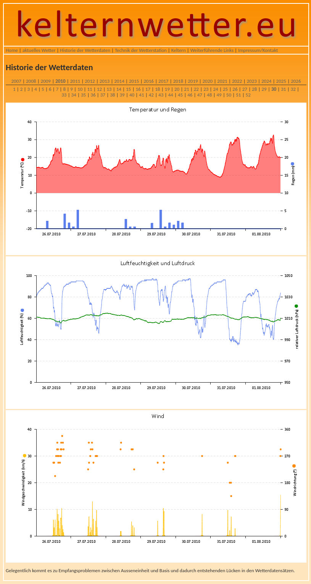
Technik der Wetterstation (141, 50)
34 (73, 95)
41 (141, 95)
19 (167, 89)
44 (170, 95)
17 (147, 89)
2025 (281, 81)
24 (215, 89)
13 (108, 89)
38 (112, 95)
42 (151, 95)
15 (128, 89)
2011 (75, 81)
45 (180, 95)
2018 (178, 81)
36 (92, 95)
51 (238, 95)
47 (199, 95)
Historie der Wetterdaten (85, 50)
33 (63, 95)
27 (244, 89)
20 (176, 89)
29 (263, 89)
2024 (266, 81)
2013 (105, 81)
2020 (208, 81)
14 (118, 89)
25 (225, 89)
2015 (134, 81)
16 (137, 89)
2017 (163, 81)
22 (196, 89)
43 (160, 95)
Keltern (178, 50)
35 (83, 95)
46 (189, 95)
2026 (296, 81)
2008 (31, 81)
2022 (237, 81)
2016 (149, 81)
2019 (193, 81)
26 (234, 89)
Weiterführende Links (212, 50)
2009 (46, 81)
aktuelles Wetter (39, 50)
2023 (251, 81)
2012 (90, 81)
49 (218, 95)
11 (89, 89)
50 (228, 95)
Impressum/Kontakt (258, 50)
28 (254, 89)
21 (186, 89)
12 (99, 89)
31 (283, 89)
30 (273, 89)
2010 (60, 81)
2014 (119, 81)
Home (12, 50)
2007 (16, 81)
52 (248, 95)
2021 (222, 81)
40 (131, 95)
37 (102, 95)
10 (79, 89)
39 (122, 95)
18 (157, 89)
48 (209, 95)
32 (293, 89)
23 (205, 89)
